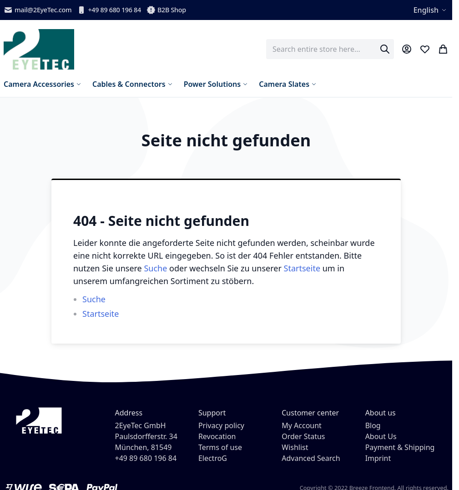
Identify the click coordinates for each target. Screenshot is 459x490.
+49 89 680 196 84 (109, 10)
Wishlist (295, 447)
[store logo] (39, 49)
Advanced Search (311, 458)
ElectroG (212, 458)
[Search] (384, 49)
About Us (381, 436)
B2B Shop (166, 10)
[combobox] (330, 49)
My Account (302, 425)
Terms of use (220, 447)
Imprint (378, 458)
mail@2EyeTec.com (37, 10)
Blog (373, 425)
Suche (155, 268)
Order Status (303, 436)
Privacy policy (221, 425)
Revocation (217, 436)
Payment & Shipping (400, 447)
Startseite (302, 268)
